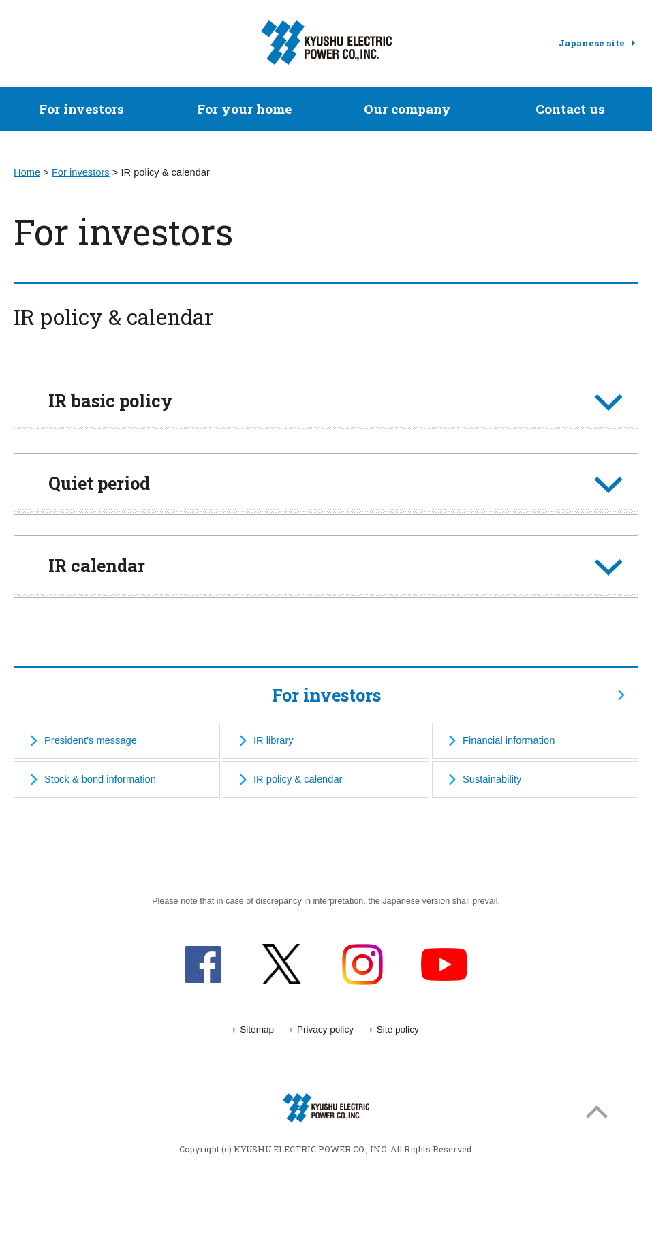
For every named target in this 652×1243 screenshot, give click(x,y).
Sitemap (257, 1029)
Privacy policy (325, 1029)
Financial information (509, 740)
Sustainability (492, 779)
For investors (81, 108)
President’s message (90, 740)
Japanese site (592, 42)
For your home (244, 108)
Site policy (398, 1029)
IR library (273, 740)
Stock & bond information (100, 779)
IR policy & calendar (297, 779)
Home (27, 172)
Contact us (570, 108)
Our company (407, 108)
